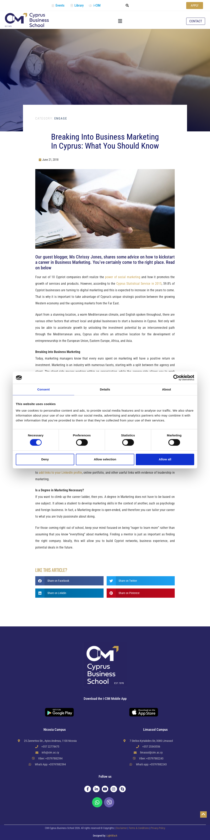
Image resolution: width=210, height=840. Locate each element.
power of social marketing (122, 277)
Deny (45, 459)
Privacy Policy (158, 828)
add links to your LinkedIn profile (60, 473)
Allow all (165, 459)
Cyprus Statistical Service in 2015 (139, 284)
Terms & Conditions (139, 828)
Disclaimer (121, 828)
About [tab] (166, 389)
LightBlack (111, 835)
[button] (127, 5)
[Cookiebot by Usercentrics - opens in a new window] (176, 377)
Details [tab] (105, 389)
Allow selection (105, 459)
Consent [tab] (43, 389)
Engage (51, 118)
